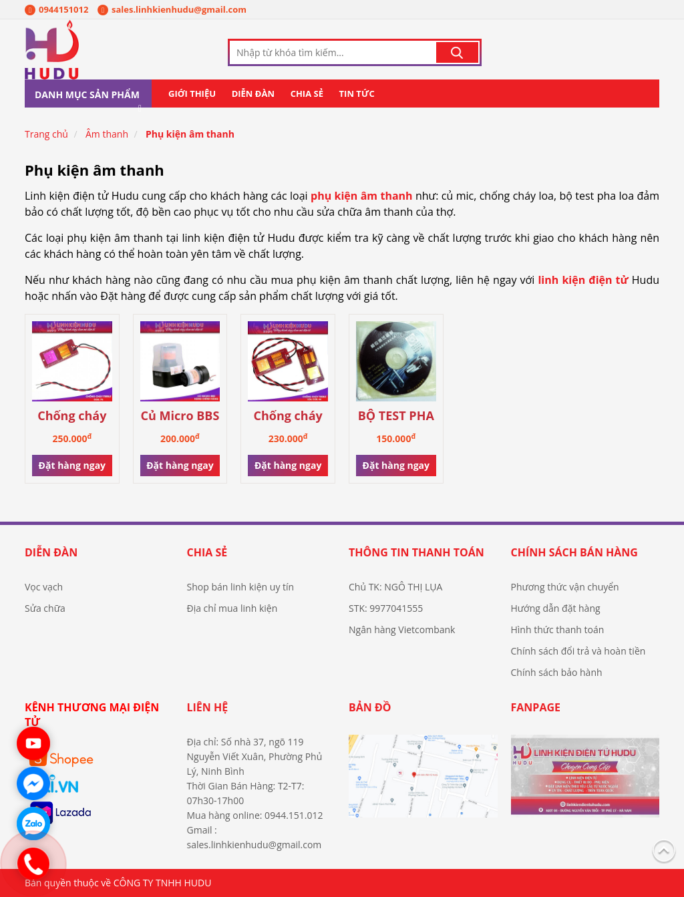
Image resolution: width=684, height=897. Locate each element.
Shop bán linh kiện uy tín (241, 586)
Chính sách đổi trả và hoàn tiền (578, 651)
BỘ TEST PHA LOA (396, 416)
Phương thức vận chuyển (565, 586)
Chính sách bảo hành (557, 672)
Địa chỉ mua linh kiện (232, 608)
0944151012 (56, 9)
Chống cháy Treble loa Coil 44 (287, 416)
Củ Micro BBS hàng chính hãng (180, 416)
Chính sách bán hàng (574, 552)
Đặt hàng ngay (72, 465)
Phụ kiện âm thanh (190, 134)
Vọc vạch (44, 586)
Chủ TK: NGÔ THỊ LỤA (395, 586)
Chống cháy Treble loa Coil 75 (71, 416)
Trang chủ (46, 134)
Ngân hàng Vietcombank (402, 629)
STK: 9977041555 (386, 608)
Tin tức (357, 93)
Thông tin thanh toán (416, 552)
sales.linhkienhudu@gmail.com (172, 9)
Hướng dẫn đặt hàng (556, 608)
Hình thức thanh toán (558, 629)
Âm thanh (107, 134)
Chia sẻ (307, 93)
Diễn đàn (253, 93)
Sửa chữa (45, 608)
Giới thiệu (192, 93)
